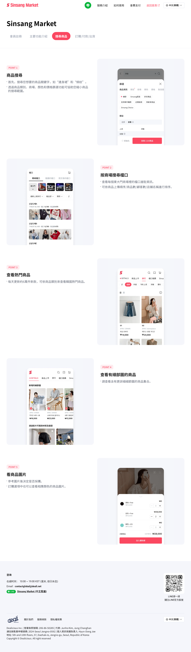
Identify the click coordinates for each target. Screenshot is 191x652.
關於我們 (28, 619)
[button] (174, 5)
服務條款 (41, 619)
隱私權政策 (56, 619)
